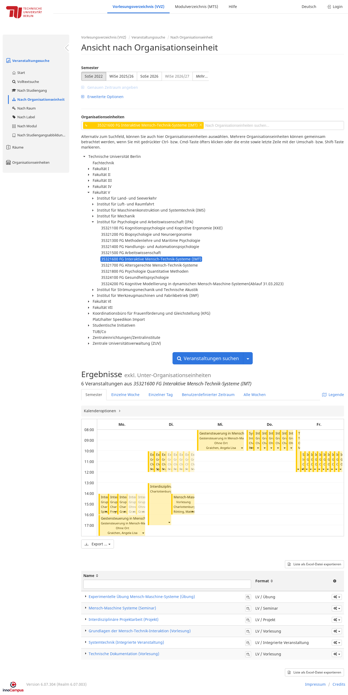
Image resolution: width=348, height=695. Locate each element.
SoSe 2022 (94, 76)
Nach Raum (23, 108)
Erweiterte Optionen (102, 96)
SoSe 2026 (149, 76)
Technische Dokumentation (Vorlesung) (124, 653)
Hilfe (233, 6)
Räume (14, 147)
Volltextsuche (25, 81)
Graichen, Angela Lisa (122, 533)
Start (18, 72)
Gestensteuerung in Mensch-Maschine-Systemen (140, 518)
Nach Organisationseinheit (38, 99)
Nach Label (23, 117)
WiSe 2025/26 (121, 76)
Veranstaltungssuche (27, 60)
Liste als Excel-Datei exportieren (314, 564)
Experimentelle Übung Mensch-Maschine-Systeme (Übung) (142, 596)
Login (335, 6)
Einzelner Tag (161, 394)
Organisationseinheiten (27, 162)
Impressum (315, 684)
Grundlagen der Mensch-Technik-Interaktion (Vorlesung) (140, 630)
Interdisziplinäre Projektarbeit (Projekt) (123, 619)
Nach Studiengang (29, 90)
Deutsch (309, 6)
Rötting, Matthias (186, 511)
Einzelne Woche (125, 394)
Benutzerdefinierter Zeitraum (208, 394)
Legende (333, 394)
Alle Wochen (255, 394)
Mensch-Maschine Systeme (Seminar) (122, 607)
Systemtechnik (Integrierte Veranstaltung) (126, 642)
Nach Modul (24, 126)
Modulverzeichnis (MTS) (196, 6)
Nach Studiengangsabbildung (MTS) (40, 135)
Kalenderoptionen (100, 410)
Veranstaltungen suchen (208, 358)
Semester (90, 67)
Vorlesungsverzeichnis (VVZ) (138, 6)
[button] (105, 511)
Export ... (97, 543)
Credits (339, 684)
